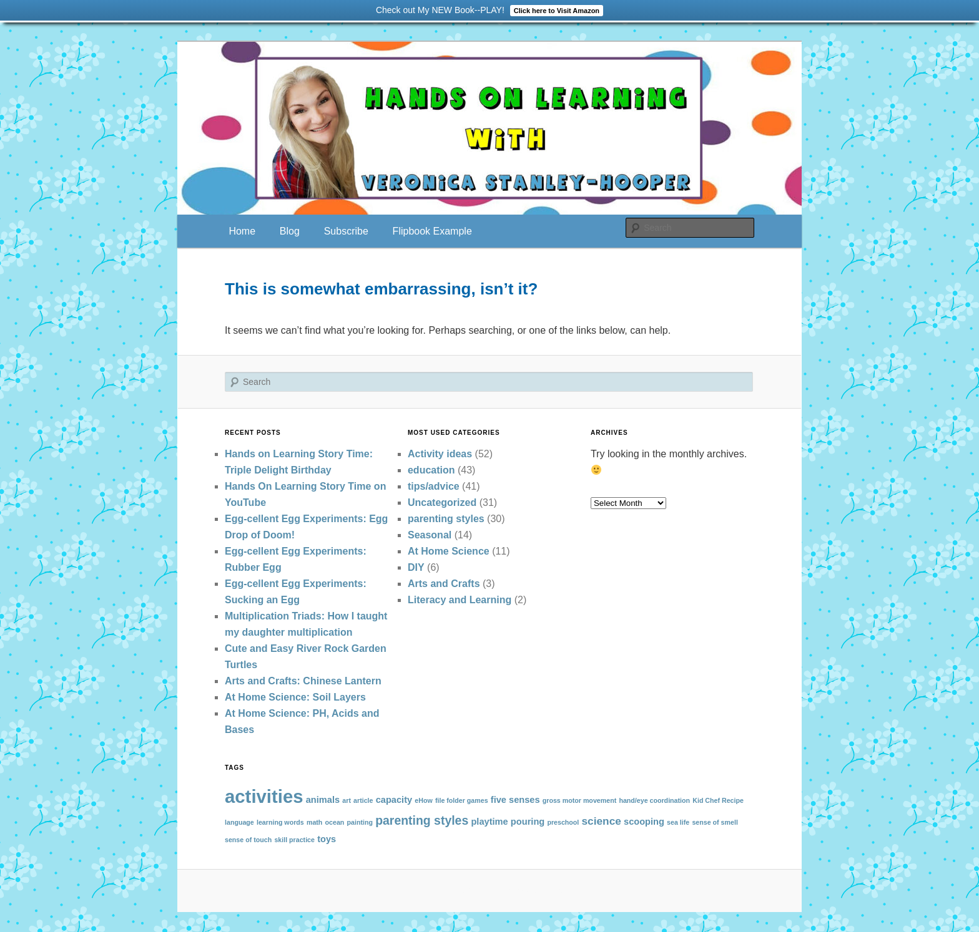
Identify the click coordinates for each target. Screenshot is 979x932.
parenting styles (446, 518)
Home (242, 231)
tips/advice (434, 486)
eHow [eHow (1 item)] (423, 800)
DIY (416, 567)
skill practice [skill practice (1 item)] (294, 839)
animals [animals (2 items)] (323, 800)
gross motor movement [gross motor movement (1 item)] (579, 800)
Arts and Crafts (444, 583)
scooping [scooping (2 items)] (644, 822)
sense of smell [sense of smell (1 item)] (714, 822)
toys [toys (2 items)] (326, 839)
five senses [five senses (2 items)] (515, 800)
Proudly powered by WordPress (489, 890)
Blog (290, 231)
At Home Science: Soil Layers (295, 697)
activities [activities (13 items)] (264, 796)
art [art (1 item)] (346, 800)
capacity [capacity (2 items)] (394, 800)
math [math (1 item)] (314, 822)
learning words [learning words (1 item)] (280, 822)
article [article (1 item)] (363, 800)
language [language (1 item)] (239, 822)
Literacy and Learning (459, 600)
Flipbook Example (432, 231)
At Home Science (449, 551)
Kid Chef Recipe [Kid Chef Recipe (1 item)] (718, 800)
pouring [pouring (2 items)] (527, 822)
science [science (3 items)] (601, 821)
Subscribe (346, 231)
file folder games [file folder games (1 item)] (461, 800)
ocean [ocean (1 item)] (335, 822)
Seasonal (429, 535)
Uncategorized (442, 502)
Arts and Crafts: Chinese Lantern (303, 681)
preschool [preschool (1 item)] (563, 822)
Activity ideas (440, 454)
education (431, 470)
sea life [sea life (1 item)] (678, 822)
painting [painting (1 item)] (360, 822)
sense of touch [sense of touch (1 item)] (248, 839)
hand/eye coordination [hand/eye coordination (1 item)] (654, 800)
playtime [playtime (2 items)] (489, 822)
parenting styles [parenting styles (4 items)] (421, 820)
